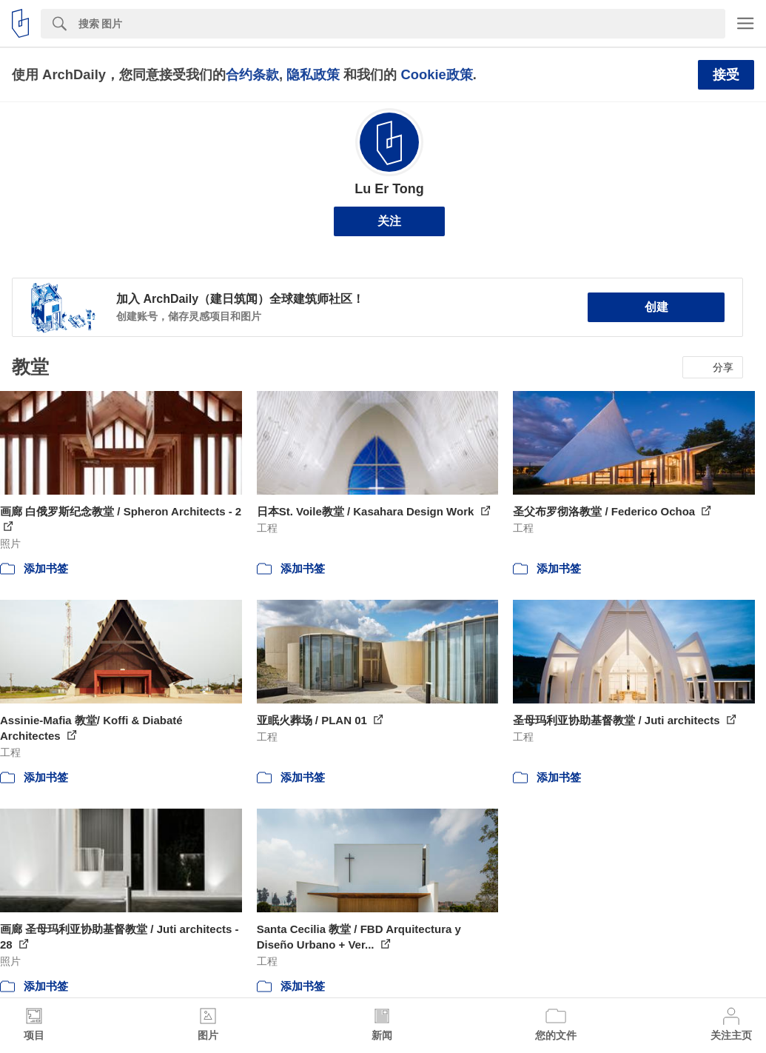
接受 (726, 74)
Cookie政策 (436, 74)
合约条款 (252, 74)
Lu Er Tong (389, 188)
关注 (389, 221)
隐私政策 (313, 74)
